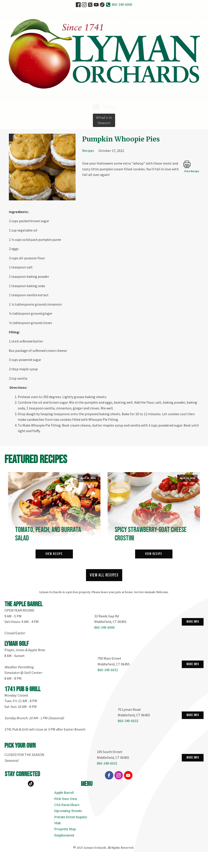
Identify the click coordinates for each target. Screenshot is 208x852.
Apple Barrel (64, 793)
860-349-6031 (108, 670)
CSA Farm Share (66, 805)
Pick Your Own (65, 799)
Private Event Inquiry (70, 817)
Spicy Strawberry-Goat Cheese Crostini (150, 534)
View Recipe (54, 554)
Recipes (88, 150)
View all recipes (104, 575)
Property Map (65, 829)
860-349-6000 (122, 4)
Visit (57, 823)
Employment (64, 835)
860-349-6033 (128, 721)
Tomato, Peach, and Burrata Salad (48, 534)
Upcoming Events (68, 811)
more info (192, 622)
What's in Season (104, 120)
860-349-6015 (107, 763)
